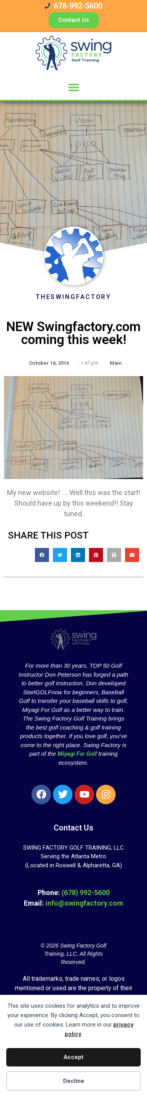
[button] (73, 87)
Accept (73, 1057)
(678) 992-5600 (86, 892)
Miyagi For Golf (77, 753)
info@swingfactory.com (84, 903)
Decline (73, 1080)
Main (116, 363)
